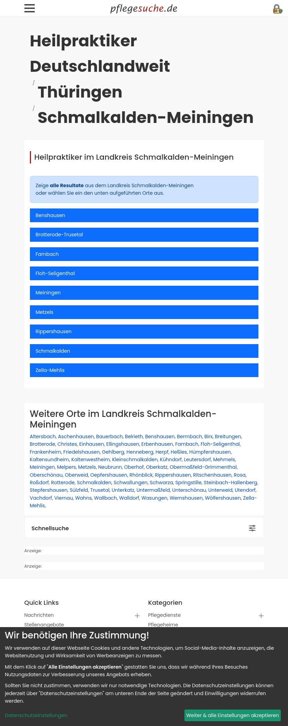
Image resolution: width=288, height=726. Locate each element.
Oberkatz (157, 467)
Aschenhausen (76, 436)
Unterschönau (189, 490)
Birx (208, 436)
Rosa (240, 475)
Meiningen (42, 467)
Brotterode (42, 444)
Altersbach (43, 436)
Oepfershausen (108, 475)
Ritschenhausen (212, 475)
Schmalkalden (94, 482)
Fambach (186, 444)
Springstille (188, 482)
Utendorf (245, 490)
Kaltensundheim (49, 459)
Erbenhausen (157, 444)
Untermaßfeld (153, 490)
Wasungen (154, 498)
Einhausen (91, 444)
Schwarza (161, 482)
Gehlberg (113, 452)
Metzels (87, 467)
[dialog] (144, 676)
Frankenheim (45, 452)
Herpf (162, 452)
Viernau (63, 498)
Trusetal (99, 490)
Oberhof (134, 467)
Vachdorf (41, 498)
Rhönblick (140, 475)
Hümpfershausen (210, 452)
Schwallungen (131, 482)
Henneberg (140, 452)
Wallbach (105, 498)
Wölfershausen (223, 498)
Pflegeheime (163, 624)
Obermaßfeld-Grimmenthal (203, 467)
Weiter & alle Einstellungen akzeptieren (232, 715)
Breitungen (228, 436)
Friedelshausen (81, 452)
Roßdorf (39, 482)
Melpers (66, 467)
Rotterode (63, 482)
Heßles (179, 452)
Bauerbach (109, 436)
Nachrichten (39, 615)
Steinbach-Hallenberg (230, 482)
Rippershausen (173, 475)
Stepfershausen (49, 490)
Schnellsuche (50, 528)
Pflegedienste (164, 615)
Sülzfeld (79, 490)
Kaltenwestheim (90, 459)
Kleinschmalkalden (135, 459)
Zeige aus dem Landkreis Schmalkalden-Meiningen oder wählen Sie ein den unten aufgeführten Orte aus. (115, 189)
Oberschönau (46, 475)
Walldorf (129, 498)
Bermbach (189, 436)
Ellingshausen (122, 444)
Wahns (83, 498)
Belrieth (134, 436)
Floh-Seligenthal (220, 444)
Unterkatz (123, 490)
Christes (67, 444)
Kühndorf (171, 459)
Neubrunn (110, 467)
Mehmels (224, 459)
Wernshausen (186, 498)
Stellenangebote (44, 624)
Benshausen (160, 436)
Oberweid (76, 475)
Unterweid (220, 490)
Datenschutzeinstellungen (36, 715)
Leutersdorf (197, 459)
